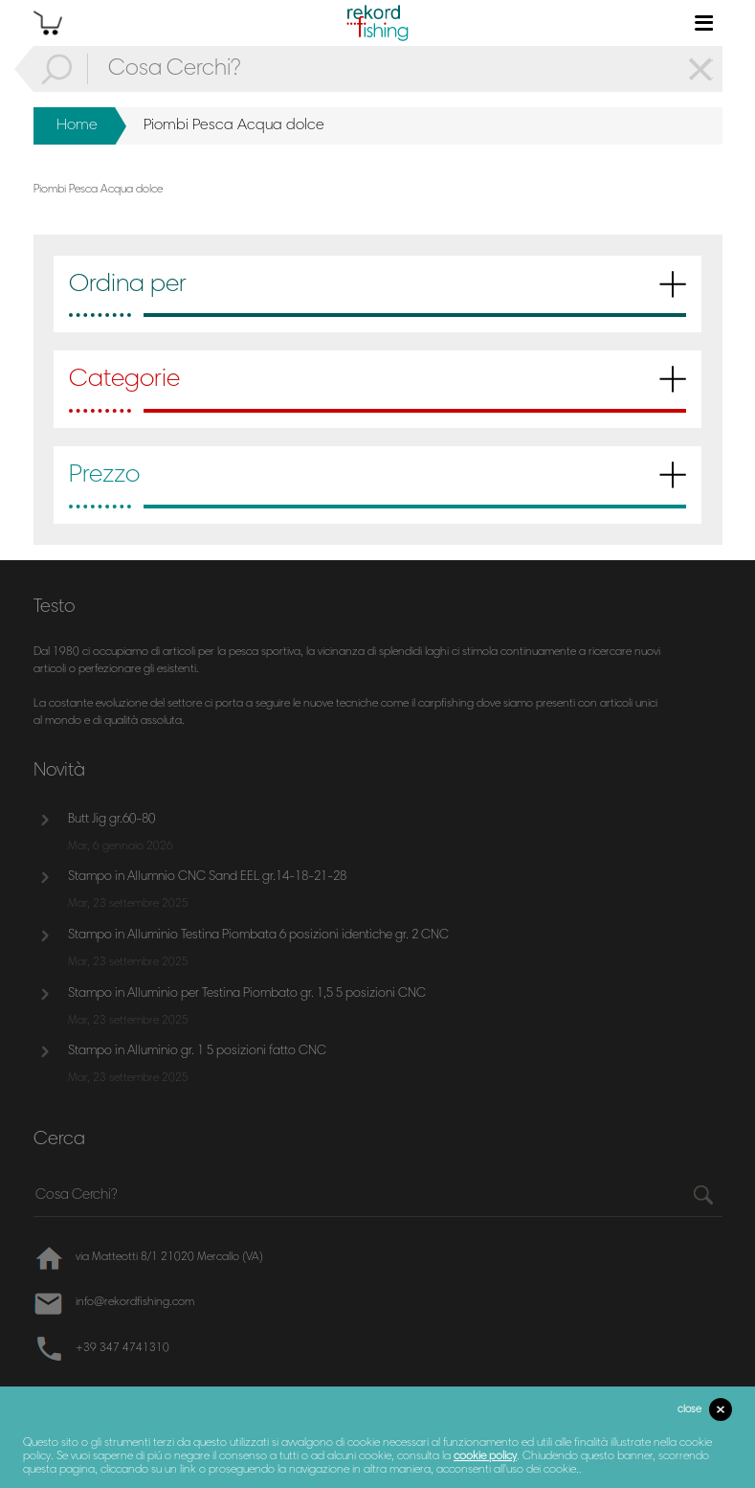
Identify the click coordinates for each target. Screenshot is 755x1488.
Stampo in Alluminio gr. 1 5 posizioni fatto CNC (197, 1051)
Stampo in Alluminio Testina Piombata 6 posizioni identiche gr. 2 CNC (258, 935)
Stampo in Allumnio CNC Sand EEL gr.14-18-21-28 (207, 877)
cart (47, 23)
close (689, 1410)
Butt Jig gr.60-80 (111, 819)
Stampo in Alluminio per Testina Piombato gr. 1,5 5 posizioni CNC (247, 994)
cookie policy (485, 1456)
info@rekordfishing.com (135, 1302)
